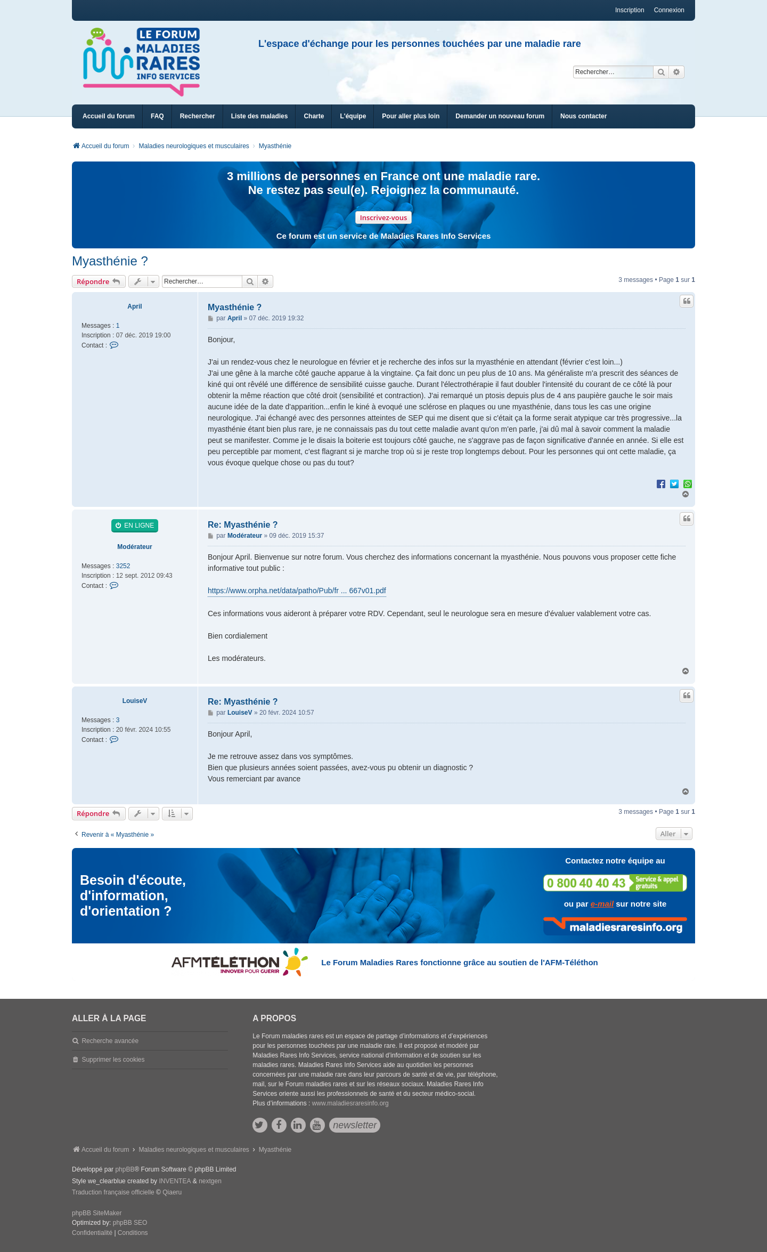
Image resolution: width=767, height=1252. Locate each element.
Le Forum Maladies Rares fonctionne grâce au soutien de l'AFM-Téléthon (459, 962)
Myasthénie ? (110, 261)
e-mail (602, 903)
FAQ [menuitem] (157, 116)
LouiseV (135, 701)
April (134, 306)
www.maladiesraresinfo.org (350, 1103)
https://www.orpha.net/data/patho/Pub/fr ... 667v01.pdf (297, 590)
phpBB (124, 1169)
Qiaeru (172, 1192)
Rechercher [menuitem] (197, 116)
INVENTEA (175, 1181)
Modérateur (134, 547)
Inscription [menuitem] (629, 10)
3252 (123, 566)
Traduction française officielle (113, 1192)
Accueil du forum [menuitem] (109, 116)
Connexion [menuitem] (669, 10)
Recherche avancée (109, 1041)
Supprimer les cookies (112, 1059)
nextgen (210, 1181)
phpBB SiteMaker (96, 1213)
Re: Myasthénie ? (243, 524)
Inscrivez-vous (383, 217)
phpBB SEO (130, 1222)
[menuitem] (259, 116)
